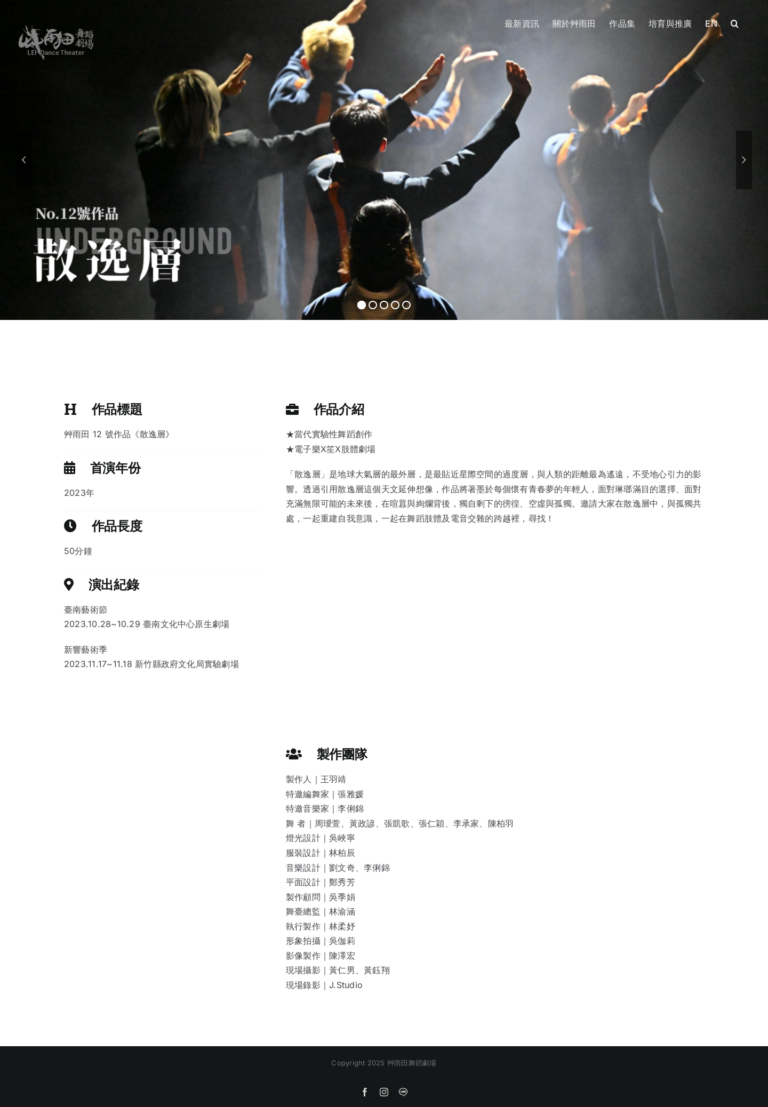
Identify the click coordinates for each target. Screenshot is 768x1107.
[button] (735, 22)
